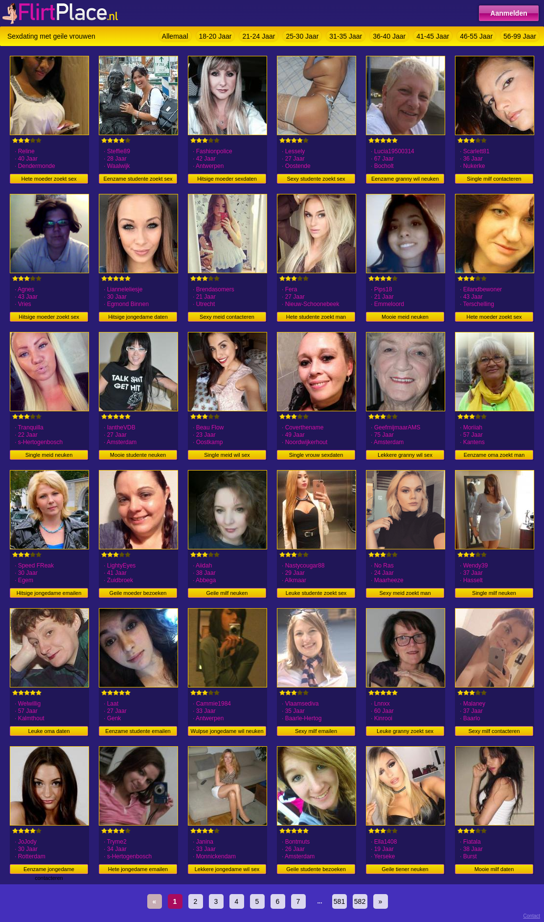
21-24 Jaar (258, 36)
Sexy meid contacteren (227, 317)
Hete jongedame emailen (138, 869)
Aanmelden (508, 13)
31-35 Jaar (345, 36)
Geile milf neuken (227, 593)
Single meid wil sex (227, 455)
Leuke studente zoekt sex (316, 593)
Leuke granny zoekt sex (405, 731)
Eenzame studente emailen (137, 731)
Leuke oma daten (48, 731)
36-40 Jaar (389, 36)
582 (359, 901)
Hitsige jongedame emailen (49, 593)
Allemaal (175, 36)
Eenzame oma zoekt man (494, 455)
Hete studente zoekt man (316, 317)
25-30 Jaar (302, 36)
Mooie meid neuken (405, 317)
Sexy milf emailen (316, 731)
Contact (531, 916)
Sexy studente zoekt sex (316, 179)
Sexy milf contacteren (494, 731)
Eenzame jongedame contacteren (48, 870)
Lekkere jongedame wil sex (227, 869)
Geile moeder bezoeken (138, 593)
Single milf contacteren (494, 179)
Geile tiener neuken (405, 869)
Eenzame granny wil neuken (405, 179)
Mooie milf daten (494, 869)
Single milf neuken (494, 593)
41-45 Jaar (432, 36)
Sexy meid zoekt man (405, 593)
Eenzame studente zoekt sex (137, 179)
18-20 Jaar (215, 36)
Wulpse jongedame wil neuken (227, 731)
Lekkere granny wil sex (405, 455)
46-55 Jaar (476, 36)
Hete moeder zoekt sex (48, 179)
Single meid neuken (49, 455)
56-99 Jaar (519, 36)
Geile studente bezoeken (316, 869)
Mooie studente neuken (138, 455)
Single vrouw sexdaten (316, 455)
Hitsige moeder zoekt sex (49, 317)
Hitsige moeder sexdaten (227, 179)
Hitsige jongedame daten (138, 317)
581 (339, 901)
